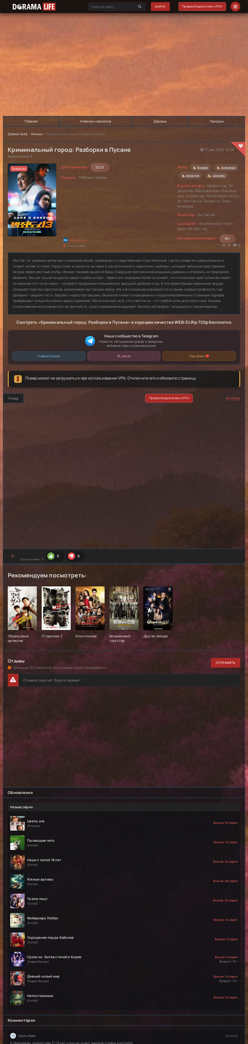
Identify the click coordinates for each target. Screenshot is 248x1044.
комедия (192, 175)
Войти (159, 7)
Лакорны (216, 121)
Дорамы (160, 121)
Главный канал (49, 356)
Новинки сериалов (95, 121)
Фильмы (36, 134)
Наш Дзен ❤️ (199, 356)
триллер (218, 175)
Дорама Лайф (17, 134)
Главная (31, 121)
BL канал (124, 356)
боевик (202, 167)
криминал (228, 167)
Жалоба (233, 398)
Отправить (225, 663)
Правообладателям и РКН (202, 6)
